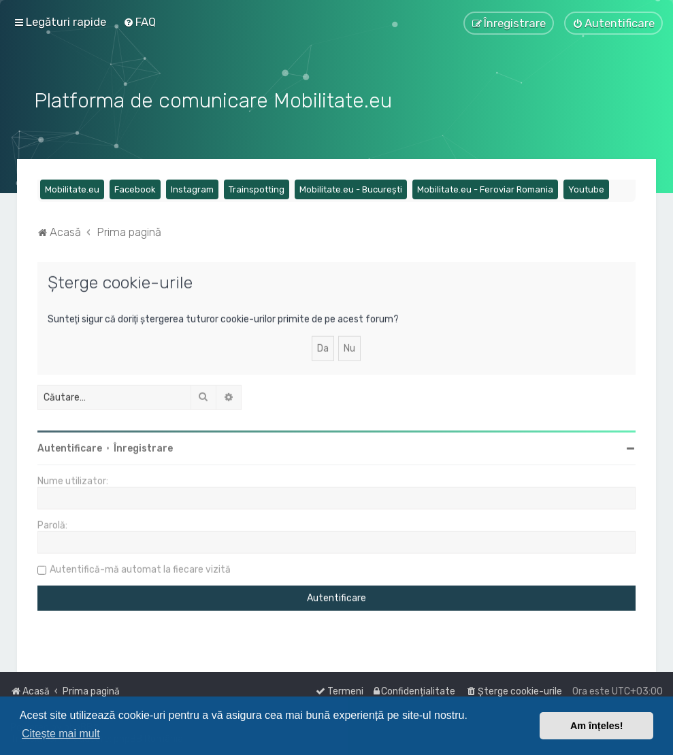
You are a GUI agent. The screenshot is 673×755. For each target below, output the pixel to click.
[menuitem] (139, 22)
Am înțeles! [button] (596, 725)
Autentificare (69, 446)
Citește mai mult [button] (61, 733)
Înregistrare (143, 446)
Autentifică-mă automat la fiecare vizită (140, 567)
